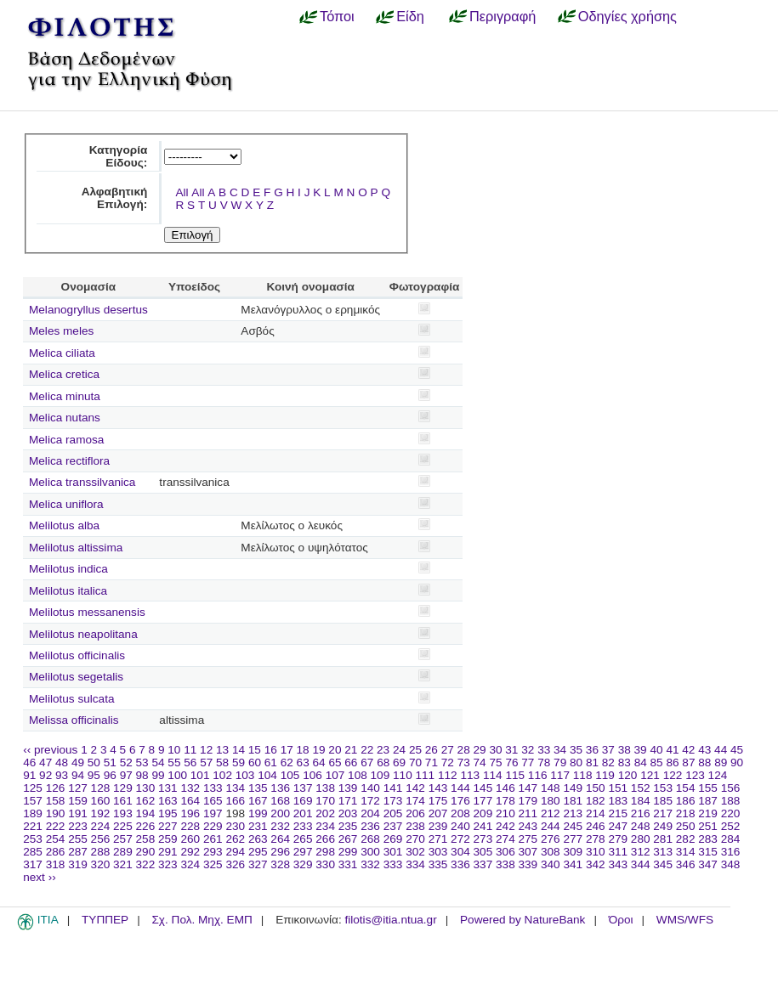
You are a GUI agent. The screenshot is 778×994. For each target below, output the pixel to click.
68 (383, 762)
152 (640, 788)
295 (258, 851)
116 (538, 775)
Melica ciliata (62, 353)
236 (370, 826)
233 (303, 826)
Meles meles (61, 331)
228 (190, 826)
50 (94, 762)
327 (258, 864)
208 (460, 813)
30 (495, 749)
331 (348, 864)
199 (258, 813)
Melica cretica (64, 374)
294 (235, 851)
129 (123, 788)
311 (618, 851)
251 (708, 826)
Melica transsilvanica (82, 482)
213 (572, 813)
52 (126, 762)
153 (663, 788)
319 (78, 864)
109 (380, 775)
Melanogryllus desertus (88, 309)
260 (190, 839)
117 (560, 775)
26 (431, 749)
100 (177, 775)
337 (483, 864)
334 (415, 864)
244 (550, 826)
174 (415, 800)
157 (33, 800)
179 (528, 800)
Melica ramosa (66, 439)
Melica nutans (64, 417)
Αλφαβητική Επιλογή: (115, 198)
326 (235, 864)
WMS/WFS (684, 919)
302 (415, 851)
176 (460, 800)
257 (123, 839)
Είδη (410, 16)
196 (190, 813)
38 (624, 749)
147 (528, 788)
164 (190, 800)
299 (348, 851)
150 (595, 788)
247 (618, 826)
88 (704, 762)
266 (325, 839)
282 (686, 839)
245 (572, 826)
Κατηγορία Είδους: (118, 156)
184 (640, 800)
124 (718, 775)
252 (731, 826)
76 (511, 762)
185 (663, 800)
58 (222, 762)
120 (628, 775)
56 (190, 762)
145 (483, 788)
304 (460, 851)
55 (174, 762)
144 (460, 788)
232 (280, 826)
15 (254, 749)
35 (576, 749)
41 (672, 749)
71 (431, 762)
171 (348, 800)
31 (511, 749)
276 (550, 839)
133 (213, 788)
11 (190, 749)
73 (463, 762)
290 (146, 851)
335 (438, 864)
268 (370, 839)
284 (731, 839)
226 (146, 826)
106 (312, 775)
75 (495, 762)
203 (348, 813)
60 (254, 762)
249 (663, 826)
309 (572, 851)
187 (708, 800)
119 (605, 775)
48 (61, 762)
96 (110, 775)
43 (704, 749)
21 (350, 749)
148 (550, 788)
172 (370, 800)
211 (528, 813)
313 (663, 851)
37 (608, 749)
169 (303, 800)
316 (731, 851)
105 (290, 775)
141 (393, 788)
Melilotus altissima (75, 547)
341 (572, 864)
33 (543, 749)
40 (656, 749)
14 (238, 749)
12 (206, 749)
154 (686, 788)
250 (686, 826)
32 (527, 749)
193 (123, 813)
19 (318, 749)
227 (168, 826)
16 (270, 749)
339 (528, 864)
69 (399, 762)
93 (61, 775)
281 (663, 839)
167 (258, 800)
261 (213, 839)
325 (213, 864)
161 (123, 800)
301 (393, 851)
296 (280, 851)
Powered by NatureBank (522, 919)
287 (78, 851)
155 (708, 788)
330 (325, 864)
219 (708, 813)
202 (325, 813)
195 (168, 813)
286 (55, 851)
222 (55, 826)
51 (110, 762)
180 (550, 800)
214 (595, 813)
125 (33, 788)
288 (101, 851)
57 (206, 762)
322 (146, 864)
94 (77, 775)
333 (393, 864)
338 (505, 864)
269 (393, 839)
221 (33, 826)
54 (157, 762)
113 (470, 775)
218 (686, 813)
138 (325, 788)
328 (280, 864)
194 (146, 813)
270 (415, 839)
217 (663, 813)
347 (708, 864)
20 (334, 749)
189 (33, 813)
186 (686, 800)
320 (101, 864)
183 (618, 800)
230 (235, 826)
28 (463, 749)
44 (720, 749)
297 (303, 851)
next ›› (39, 877)
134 (235, 788)
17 (287, 749)
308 (550, 851)
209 (483, 813)
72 (447, 762)
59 (238, 762)
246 (595, 826)
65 (334, 762)
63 (303, 762)
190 (55, 813)
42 (688, 749)
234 (325, 826)
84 (640, 762)
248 (640, 826)
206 (415, 813)
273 (483, 839)
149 (572, 788)
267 (348, 839)
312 (640, 851)
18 (303, 749)
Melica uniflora (66, 504)
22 (367, 749)
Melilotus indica (68, 568)
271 (438, 839)
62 (287, 762)
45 (736, 749)
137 (303, 788)
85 (656, 762)
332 (370, 864)
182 (595, 800)
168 (280, 800)
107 (335, 775)
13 (222, 749)
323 (168, 864)
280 (640, 839)
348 (731, 864)
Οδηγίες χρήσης (627, 16)
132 (190, 788)
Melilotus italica (68, 591)
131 (168, 788)
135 (258, 788)
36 (592, 749)
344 (640, 864)
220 (731, 813)
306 (505, 851)
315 (708, 851)
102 (222, 775)
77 (527, 762)
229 (213, 826)
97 (126, 775)
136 (280, 788)
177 (483, 800)
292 (190, 851)
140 (370, 788)
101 (200, 775)
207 (438, 813)
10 (174, 749)
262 (235, 839)
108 (357, 775)
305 (483, 851)
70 (415, 762)
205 (393, 813)
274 (505, 839)
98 (142, 775)
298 (325, 851)
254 (55, 839)
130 (146, 788)
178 (505, 800)
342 (595, 864)
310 (595, 851)
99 (157, 775)
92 (45, 775)
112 (447, 775)
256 (101, 839)
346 (686, 864)
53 (142, 762)
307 (528, 851)
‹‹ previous (50, 749)
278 (595, 839)
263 (258, 839)
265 (303, 839)
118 (583, 775)
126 (55, 788)
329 (303, 864)
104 (267, 775)
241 (483, 826)
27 (447, 749)
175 (438, 800)
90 (736, 762)
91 (29, 775)
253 (33, 839)
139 (348, 788)
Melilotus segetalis (76, 676)
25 (415, 749)
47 (45, 762)
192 (101, 813)
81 (592, 762)
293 (213, 851)
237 (393, 826)
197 (213, 813)
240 (460, 826)
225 (123, 826)
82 (608, 762)
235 (348, 826)
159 (78, 800)
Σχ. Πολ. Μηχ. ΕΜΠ (201, 919)
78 (543, 762)
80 (576, 762)
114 (493, 775)
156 (731, 788)
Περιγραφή (502, 16)
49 (77, 762)
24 (399, 749)
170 (325, 800)
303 (438, 851)
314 (686, 851)
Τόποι (337, 16)
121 (650, 775)
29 (480, 749)
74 (480, 762)
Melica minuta (64, 396)
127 (78, 788)
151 (618, 788)
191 (78, 813)
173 (393, 800)
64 (319, 762)
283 (708, 839)
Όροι (621, 919)
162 (146, 800)
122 (673, 775)
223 (78, 826)
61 (270, 762)
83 (624, 762)
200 (280, 813)
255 (78, 839)
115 (515, 775)
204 (370, 813)
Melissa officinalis (74, 720)
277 (572, 839)
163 (168, 800)
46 (29, 762)
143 (438, 788)
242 (505, 826)
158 (55, 800)
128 (101, 788)
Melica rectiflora (69, 461)
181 (572, 800)
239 (438, 826)
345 (663, 864)
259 (168, 839)
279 (618, 839)
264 (280, 839)
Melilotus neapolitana (83, 634)
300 (370, 851)
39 (640, 749)
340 (550, 864)
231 (258, 826)
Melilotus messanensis (87, 612)
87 (688, 762)
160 (101, 800)
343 (618, 864)
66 (350, 762)
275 (528, 839)
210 (505, 813)
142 (415, 788)
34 (560, 749)
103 (245, 775)
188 (731, 800)
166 (235, 800)
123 (695, 775)
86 (672, 762)
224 (101, 826)
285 (33, 851)
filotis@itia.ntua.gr (390, 919)
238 (415, 826)
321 (123, 864)
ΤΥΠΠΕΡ (105, 919)
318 (55, 864)
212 (550, 813)
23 (383, 749)
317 (33, 864)
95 (94, 775)
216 (640, 813)
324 (190, 864)
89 (720, 762)
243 (528, 826)
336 (460, 864)
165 (213, 800)
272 (460, 839)
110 (402, 775)
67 (367, 762)
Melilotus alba (64, 525)
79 (560, 762)
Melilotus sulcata (72, 698)
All (181, 192)
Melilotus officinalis (77, 655)
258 (146, 839)
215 (618, 813)
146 (505, 788)
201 (303, 813)
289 (123, 851)
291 (168, 851)
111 (425, 775)
